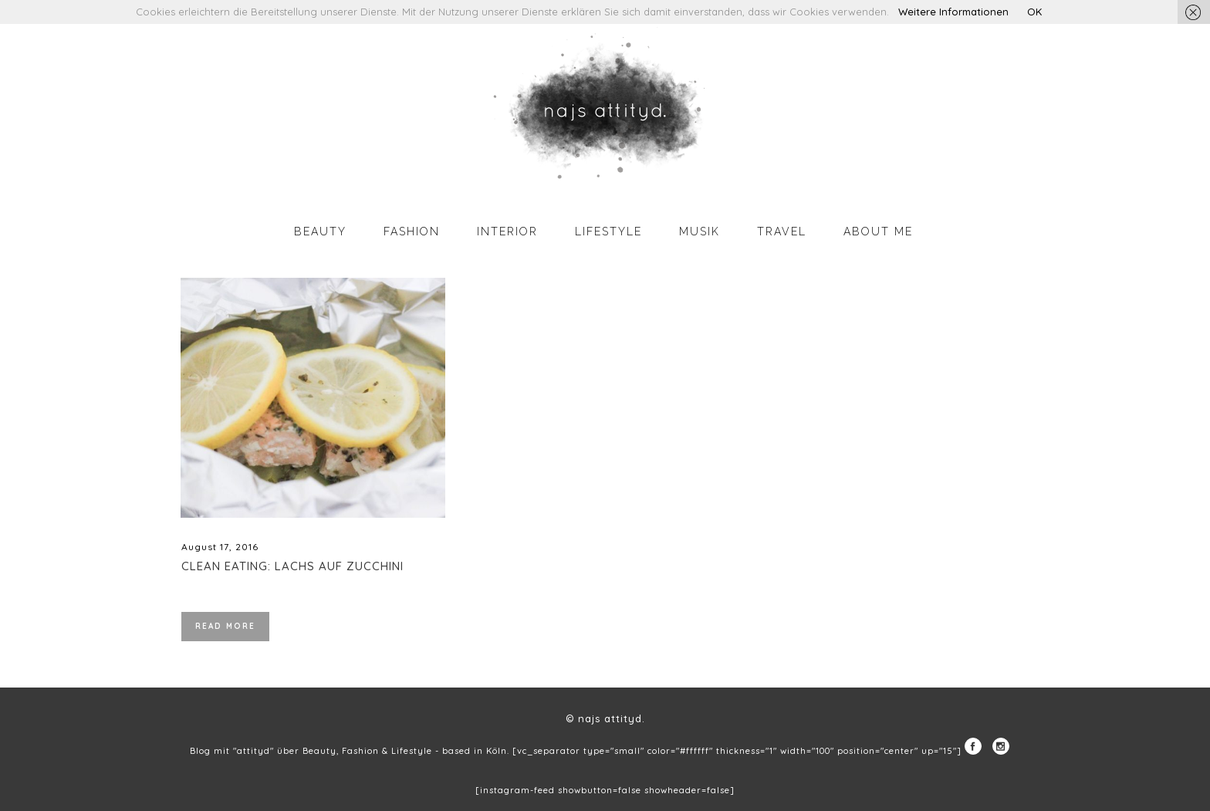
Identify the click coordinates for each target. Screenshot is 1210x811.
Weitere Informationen (953, 11)
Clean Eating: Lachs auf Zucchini (292, 566)
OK (1034, 11)
